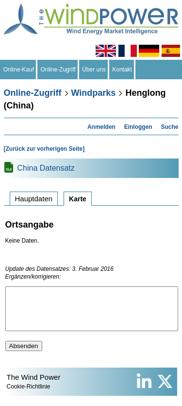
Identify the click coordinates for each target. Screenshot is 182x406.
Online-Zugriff (58, 69)
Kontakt (122, 69)
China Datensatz (46, 168)
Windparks (93, 93)
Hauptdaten (34, 198)
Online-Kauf (18, 69)
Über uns (94, 69)
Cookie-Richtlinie (28, 395)
